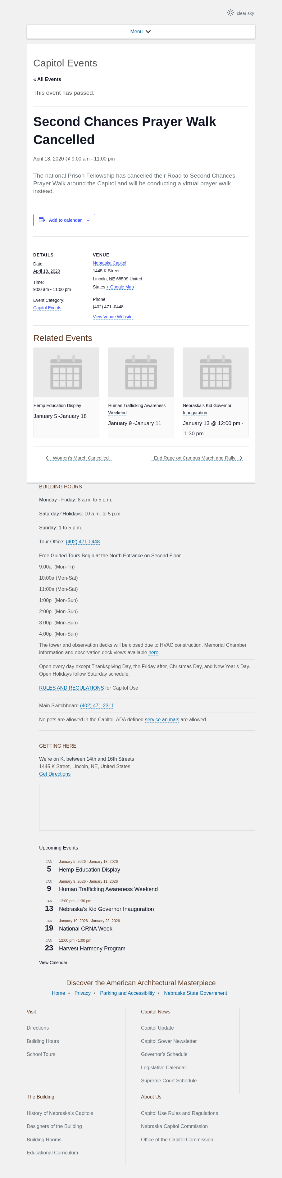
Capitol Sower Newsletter (169, 1041)
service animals (162, 719)
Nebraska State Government (195, 993)
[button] (136, 32)
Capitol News (155, 1011)
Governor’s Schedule (164, 1054)
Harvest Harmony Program (92, 948)
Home (58, 993)
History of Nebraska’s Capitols (60, 1113)
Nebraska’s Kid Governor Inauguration (106, 909)
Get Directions (54, 774)
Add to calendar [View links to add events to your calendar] (65, 220)
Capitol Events (47, 307)
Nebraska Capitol (109, 263)
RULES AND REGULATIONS (71, 688)
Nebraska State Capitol (62, 13)
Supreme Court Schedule (169, 1080)
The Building (40, 1096)
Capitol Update (157, 1028)
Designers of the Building (54, 1126)
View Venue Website (113, 316)
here (153, 652)
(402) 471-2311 (97, 705)
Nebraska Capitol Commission (174, 1126)
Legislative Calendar (163, 1067)
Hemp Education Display (57, 405)
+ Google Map (120, 286)
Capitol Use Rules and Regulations (179, 1113)
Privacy (83, 993)
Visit (31, 1011)
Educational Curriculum (52, 1152)
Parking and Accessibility (127, 993)
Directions (38, 1028)
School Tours (41, 1054)
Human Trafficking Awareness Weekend (108, 889)
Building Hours (43, 1041)
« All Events (47, 79)
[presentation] (66, 372)
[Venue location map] (185, 279)
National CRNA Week (85, 929)
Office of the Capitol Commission (177, 1139)
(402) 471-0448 (83, 541)
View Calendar (53, 962)
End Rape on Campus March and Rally (193, 457)
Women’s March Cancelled (82, 457)
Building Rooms (44, 1139)
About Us (151, 1096)
